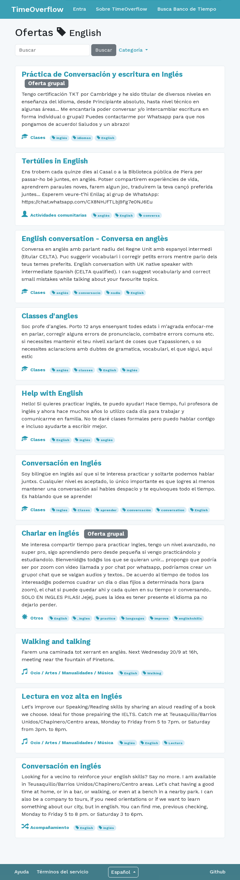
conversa (151, 216)
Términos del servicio (62, 872)
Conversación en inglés (61, 766)
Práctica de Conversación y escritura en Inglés (102, 74)
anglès (104, 216)
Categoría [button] (131, 50)
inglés (61, 138)
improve (161, 618)
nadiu (115, 293)
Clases (34, 137)
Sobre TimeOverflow (121, 9)
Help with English (52, 393)
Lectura (175, 743)
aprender (108, 510)
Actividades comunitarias (55, 215)
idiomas (84, 138)
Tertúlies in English (55, 161)
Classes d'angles (50, 316)
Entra (79, 9)
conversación (139, 510)
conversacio (89, 293)
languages (135, 618)
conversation (172, 510)
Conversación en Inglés (61, 463)
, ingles (83, 618)
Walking (154, 673)
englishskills (190, 618)
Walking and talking (56, 641)
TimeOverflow (37, 9)
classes (85, 370)
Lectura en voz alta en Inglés (72, 696)
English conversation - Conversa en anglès (95, 238)
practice (107, 618)
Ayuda (21, 872)
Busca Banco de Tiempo (186, 9)
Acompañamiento (46, 827)
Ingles (62, 510)
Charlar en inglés (51, 533)
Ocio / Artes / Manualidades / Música (68, 672)
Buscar (103, 50)
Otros (33, 617)
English (107, 138)
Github (218, 872)
